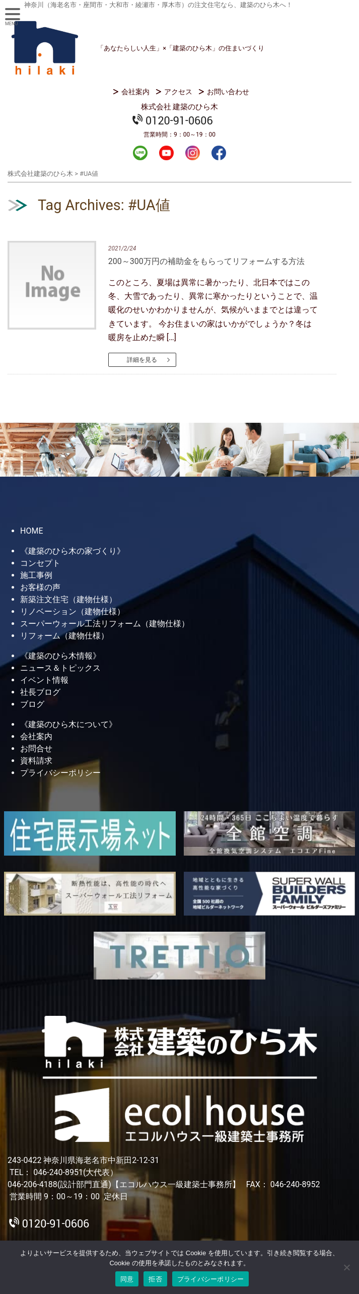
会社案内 (135, 92)
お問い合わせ (228, 92)
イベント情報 (44, 680)
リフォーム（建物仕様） (64, 635)
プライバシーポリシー (60, 773)
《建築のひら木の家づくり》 (72, 551)
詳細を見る (142, 359)
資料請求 (36, 760)
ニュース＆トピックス (60, 668)
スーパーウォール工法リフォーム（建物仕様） (104, 623)
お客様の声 (40, 587)
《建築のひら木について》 (68, 724)
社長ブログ (40, 692)
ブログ (32, 704)
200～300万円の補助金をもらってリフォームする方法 (206, 261)
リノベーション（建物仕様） (72, 611)
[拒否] (346, 1267)
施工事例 (36, 575)
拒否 (155, 1279)
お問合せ (36, 748)
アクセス (178, 92)
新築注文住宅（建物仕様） (68, 599)
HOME (31, 531)
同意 (127, 1279)
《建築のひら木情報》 (60, 656)
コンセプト (40, 563)
